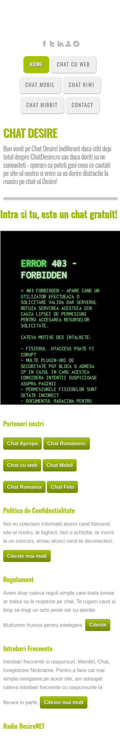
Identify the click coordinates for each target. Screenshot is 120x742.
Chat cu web (22, 465)
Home (36, 64)
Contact (82, 105)
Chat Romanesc (66, 443)
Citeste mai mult (27, 556)
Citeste (97, 625)
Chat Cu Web (73, 64)
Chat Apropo (22, 443)
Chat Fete (62, 487)
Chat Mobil (40, 85)
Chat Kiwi (81, 85)
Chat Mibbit (42, 105)
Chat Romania (24, 487)
